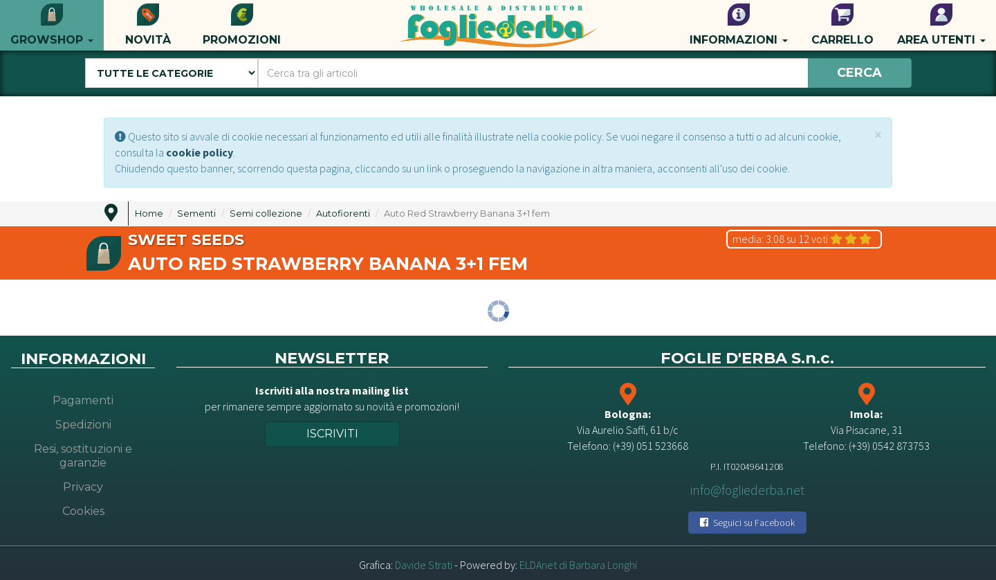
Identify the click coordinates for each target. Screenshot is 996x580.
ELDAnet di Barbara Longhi (578, 565)
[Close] (878, 134)
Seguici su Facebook (747, 522)
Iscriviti (332, 433)
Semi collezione (266, 213)
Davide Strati (423, 565)
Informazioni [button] (739, 24)
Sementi (196, 213)
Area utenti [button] (941, 24)
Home (149, 213)
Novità (148, 24)
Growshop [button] (51, 24)
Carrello (842, 24)
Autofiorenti (343, 213)
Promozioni (242, 24)
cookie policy (199, 152)
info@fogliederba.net (747, 490)
